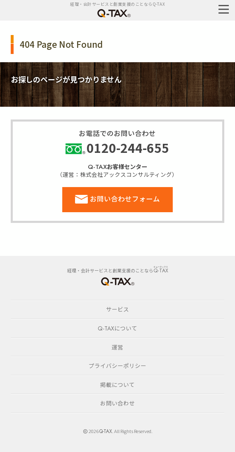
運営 (117, 347)
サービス (117, 309)
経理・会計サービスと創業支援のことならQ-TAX (117, 4)
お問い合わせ (117, 403)
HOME (117, 281)
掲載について (117, 384)
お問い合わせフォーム (125, 199)
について (117, 328)
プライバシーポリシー (117, 365)
